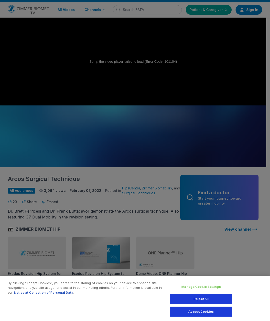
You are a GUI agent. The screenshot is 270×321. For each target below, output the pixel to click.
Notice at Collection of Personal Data (43, 295)
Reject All (201, 301)
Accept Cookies (201, 314)
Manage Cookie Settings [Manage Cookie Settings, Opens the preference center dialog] (201, 289)
